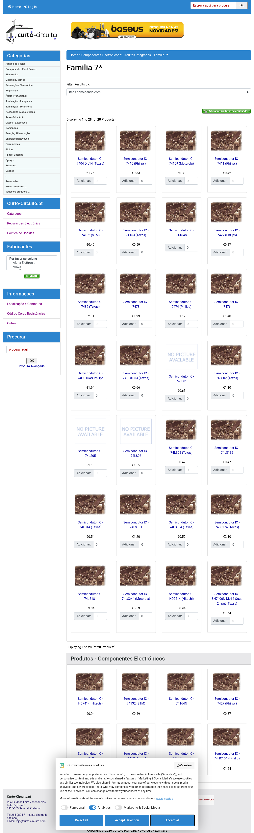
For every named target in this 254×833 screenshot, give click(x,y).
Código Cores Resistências (26, 313)
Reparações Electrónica (19, 85)
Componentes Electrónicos (21, 69)
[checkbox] (72, 807)
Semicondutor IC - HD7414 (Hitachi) (90, 701)
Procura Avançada (31, 366)
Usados (10, 171)
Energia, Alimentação (18, 133)
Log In (30, 7)
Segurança (12, 90)
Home (14, 7)
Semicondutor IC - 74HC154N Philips (227, 756)
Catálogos (14, 214)
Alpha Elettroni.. (32, 263)
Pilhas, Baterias (14, 154)
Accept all (172, 820)
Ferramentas (13, 144)
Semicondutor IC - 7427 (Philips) (227, 701)
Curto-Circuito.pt (124, 830)
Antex (32, 267)
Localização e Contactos (24, 304)
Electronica (12, 74)
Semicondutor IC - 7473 (90, 756)
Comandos (12, 128)
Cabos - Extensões (16, 122)
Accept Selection (127, 820)
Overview (184, 765)
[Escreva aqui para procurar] (213, 5)
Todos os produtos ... (18, 191)
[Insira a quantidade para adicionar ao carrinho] (100, 181)
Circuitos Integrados (136, 55)
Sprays (9, 160)
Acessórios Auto (15, 117)
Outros (12, 323)
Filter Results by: (78, 84)
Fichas (9, 149)
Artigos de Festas (16, 63)
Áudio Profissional (16, 96)
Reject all (81, 820)
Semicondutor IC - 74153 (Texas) (136, 756)
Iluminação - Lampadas (19, 101)
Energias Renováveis (18, 138)
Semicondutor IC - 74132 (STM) (136, 701)
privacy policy (164, 798)
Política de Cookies (20, 233)
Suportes (11, 165)
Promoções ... (13, 181)
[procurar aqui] (31, 349)
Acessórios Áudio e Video (20, 112)
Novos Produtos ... (16, 186)
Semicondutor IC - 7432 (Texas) (181, 756)
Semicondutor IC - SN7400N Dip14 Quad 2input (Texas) (227, 598)
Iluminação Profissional (19, 106)
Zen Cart (161, 830)
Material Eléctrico (15, 80)
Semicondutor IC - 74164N (181, 701)
